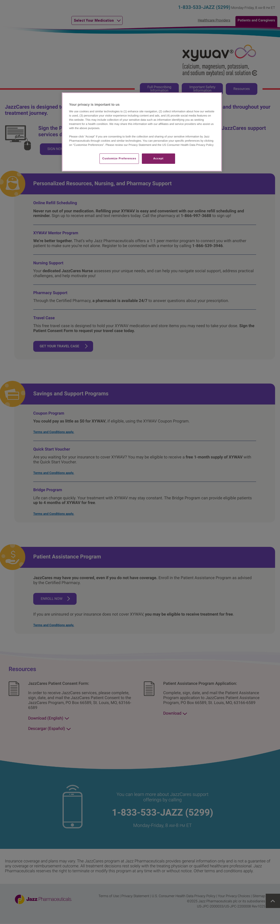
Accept (158, 158)
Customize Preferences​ (119, 158)
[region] (142, 131)
